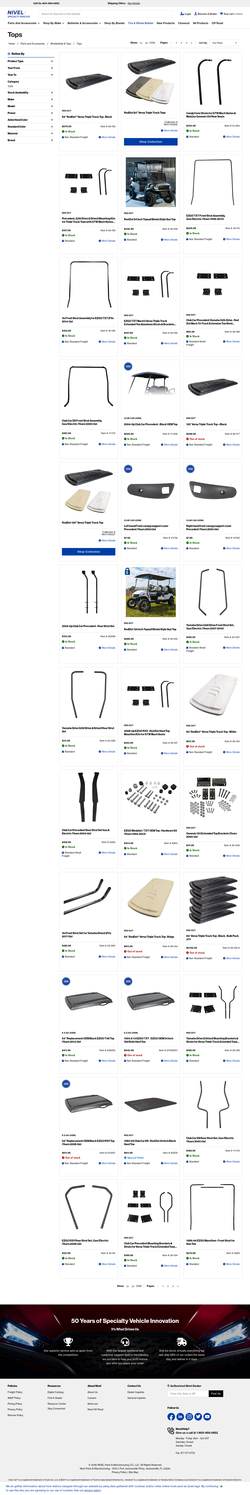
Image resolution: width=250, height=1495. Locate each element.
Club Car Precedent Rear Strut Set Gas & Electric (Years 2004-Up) (86, 831)
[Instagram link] (189, 1417)
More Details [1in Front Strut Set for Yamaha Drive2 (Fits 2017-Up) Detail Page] (108, 956)
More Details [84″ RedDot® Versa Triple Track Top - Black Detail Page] (108, 137)
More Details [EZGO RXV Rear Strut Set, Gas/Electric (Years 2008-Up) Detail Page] (108, 1264)
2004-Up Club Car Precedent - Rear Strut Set (88, 626)
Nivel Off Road (95, 1409)
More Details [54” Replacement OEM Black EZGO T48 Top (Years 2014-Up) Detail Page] (108, 1060)
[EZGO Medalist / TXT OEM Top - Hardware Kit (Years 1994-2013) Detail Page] (150, 799)
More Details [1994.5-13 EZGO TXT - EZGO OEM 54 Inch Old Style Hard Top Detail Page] (171, 1060)
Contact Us (134, 1386)
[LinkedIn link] (180, 1417)
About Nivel (94, 1386)
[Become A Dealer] (205, 13)
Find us (216, 1393)
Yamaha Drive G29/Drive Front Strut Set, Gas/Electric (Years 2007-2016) (210, 626)
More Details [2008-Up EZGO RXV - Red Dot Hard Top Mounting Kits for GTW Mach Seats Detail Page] (171, 753)
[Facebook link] (171, 1417)
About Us (93, 1392)
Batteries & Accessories (82, 23)
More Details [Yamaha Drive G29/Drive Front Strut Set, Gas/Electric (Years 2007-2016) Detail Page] (233, 647)
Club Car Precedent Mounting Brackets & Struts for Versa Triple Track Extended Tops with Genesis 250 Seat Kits (149, 1247)
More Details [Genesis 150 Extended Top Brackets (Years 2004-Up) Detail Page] (233, 855)
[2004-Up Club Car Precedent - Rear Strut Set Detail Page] (88, 595)
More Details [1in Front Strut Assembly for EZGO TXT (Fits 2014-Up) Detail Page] (108, 341)
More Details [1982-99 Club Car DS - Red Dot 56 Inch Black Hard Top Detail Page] (171, 1163)
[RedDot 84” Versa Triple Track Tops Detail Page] (150, 82)
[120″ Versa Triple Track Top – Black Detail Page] (213, 389)
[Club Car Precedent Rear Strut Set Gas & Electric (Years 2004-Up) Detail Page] (88, 799)
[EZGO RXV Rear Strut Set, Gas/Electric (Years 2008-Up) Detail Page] (88, 1209)
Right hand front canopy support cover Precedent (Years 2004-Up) (208, 527)
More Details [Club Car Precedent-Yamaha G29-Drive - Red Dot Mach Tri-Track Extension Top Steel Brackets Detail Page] (233, 341)
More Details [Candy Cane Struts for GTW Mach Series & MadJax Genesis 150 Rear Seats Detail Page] (233, 136)
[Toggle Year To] (52, 74)
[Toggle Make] (52, 99)
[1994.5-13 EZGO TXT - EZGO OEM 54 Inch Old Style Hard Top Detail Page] (150, 1004)
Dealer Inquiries (135, 1392)
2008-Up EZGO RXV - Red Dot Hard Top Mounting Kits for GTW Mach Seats (147, 732)
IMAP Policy (14, 1397)
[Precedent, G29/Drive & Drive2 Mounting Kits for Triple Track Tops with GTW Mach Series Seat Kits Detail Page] (88, 184)
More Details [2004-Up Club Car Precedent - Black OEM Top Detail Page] (171, 444)
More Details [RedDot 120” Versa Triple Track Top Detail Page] (108, 540)
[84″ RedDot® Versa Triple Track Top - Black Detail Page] (88, 82)
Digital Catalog (55, 1392)
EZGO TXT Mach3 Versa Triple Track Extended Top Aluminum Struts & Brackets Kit (149, 324)
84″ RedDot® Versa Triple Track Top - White (211, 731)
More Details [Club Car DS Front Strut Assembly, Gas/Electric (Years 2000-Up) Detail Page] (108, 444)
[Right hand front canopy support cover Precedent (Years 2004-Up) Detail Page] (213, 492)
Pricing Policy (15, 1403)
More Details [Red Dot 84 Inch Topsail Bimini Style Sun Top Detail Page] (171, 239)
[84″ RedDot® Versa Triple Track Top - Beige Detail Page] (150, 902)
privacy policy (92, 1490)
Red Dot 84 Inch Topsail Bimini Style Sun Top (150, 219)
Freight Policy (15, 1392)
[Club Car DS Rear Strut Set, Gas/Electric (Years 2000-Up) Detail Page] (213, 1107)
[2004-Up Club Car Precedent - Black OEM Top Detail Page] (150, 389)
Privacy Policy (15, 1409)
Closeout (183, 23)
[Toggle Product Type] (52, 61)
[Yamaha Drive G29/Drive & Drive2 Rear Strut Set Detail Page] (88, 697)
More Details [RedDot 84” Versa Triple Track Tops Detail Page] (171, 130)
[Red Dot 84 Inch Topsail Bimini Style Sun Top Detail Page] (150, 184)
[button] (185, 13)
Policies (12, 1386)
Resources (54, 1386)
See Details (134, 3)
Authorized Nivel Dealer (185, 1386)
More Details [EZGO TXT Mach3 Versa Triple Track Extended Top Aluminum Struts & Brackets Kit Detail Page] (171, 343)
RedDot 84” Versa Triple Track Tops (145, 112)
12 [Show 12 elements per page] (141, 43)
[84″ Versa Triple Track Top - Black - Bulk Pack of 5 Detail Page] (213, 902)
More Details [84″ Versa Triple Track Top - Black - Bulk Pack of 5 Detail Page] (233, 958)
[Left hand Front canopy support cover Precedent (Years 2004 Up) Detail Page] (150, 492)
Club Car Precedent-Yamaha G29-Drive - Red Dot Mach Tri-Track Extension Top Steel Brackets (212, 323)
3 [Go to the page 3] (186, 42)
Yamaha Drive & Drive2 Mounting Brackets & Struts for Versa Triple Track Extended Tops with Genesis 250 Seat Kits (212, 1042)
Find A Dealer (55, 1397)
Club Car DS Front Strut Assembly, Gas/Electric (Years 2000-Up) (82, 422)
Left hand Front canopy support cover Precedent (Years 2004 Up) (146, 527)
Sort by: (203, 43)
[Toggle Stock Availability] (52, 92)
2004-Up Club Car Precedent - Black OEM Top (150, 424)
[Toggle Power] (52, 113)
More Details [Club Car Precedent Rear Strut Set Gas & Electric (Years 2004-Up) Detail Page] (108, 852)
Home (12, 43)
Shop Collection (150, 141)
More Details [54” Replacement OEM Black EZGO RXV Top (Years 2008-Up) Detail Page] (108, 1163)
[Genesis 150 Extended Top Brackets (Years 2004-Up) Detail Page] (213, 799)
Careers (92, 1397)
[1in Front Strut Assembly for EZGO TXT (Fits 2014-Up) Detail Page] (88, 287)
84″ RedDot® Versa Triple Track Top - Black (87, 116)
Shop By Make (52, 23)
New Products (166, 23)
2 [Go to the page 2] (181, 42)
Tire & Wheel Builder (140, 23)
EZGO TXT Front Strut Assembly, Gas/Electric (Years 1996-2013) (205, 217)
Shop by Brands (114, 23)
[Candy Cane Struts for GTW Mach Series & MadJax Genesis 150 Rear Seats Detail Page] (213, 82)
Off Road (217, 23)
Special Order (135, 1157)
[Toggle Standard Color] (52, 126)
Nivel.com (93, 1403)
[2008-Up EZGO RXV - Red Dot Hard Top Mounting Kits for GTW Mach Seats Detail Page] (150, 697)
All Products (200, 23)
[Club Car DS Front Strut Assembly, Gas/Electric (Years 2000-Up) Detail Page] (88, 389)
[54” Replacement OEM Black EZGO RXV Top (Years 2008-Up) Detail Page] (88, 1107)
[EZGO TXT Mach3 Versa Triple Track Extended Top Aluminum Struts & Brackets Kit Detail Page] (150, 287)
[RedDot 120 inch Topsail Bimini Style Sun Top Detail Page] (150, 594)
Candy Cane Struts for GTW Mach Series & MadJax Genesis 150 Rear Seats (211, 114)
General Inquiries (136, 1397)
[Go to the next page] (191, 43)
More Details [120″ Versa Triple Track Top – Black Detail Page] (233, 444)
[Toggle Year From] (52, 68)
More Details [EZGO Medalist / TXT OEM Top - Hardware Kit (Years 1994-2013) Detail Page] (171, 854)
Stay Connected (56, 1408)
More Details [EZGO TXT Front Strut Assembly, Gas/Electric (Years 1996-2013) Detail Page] (233, 239)
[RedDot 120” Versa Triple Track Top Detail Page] (88, 492)
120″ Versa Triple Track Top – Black (206, 424)
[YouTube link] (207, 1417)
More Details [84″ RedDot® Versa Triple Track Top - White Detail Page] (233, 752)
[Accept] (221, 1486)
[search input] (105, 14)
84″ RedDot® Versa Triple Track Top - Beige (149, 936)
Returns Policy (15, 1415)
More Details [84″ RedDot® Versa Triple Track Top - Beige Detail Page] (171, 957)
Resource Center (57, 1403)
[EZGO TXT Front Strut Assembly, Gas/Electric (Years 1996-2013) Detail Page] (213, 184)
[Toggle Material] (52, 133)
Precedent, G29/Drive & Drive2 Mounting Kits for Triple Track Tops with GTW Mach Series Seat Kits (88, 222)
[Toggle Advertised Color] (52, 119)
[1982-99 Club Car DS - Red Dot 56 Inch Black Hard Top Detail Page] (150, 1107)
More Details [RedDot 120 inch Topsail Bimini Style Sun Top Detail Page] (171, 649)
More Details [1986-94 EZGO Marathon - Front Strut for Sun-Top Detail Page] (233, 1264)
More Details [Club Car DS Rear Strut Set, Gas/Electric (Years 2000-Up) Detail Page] (233, 1161)
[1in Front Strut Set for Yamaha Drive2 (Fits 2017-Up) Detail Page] (88, 902)
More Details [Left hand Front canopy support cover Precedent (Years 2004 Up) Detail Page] (171, 548)
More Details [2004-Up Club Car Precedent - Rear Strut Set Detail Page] (108, 647)
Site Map (133, 1472)
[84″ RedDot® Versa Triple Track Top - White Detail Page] (213, 697)
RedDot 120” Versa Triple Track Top (82, 522)
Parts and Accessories (22, 23)
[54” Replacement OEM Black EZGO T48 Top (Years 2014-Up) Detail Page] (88, 1004)
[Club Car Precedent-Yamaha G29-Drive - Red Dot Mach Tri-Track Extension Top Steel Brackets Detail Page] (213, 287)
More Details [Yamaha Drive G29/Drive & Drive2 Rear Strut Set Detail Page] (108, 751)
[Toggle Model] (52, 106)
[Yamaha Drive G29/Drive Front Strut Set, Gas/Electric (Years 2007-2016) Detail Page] (213, 594)
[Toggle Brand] (52, 140)
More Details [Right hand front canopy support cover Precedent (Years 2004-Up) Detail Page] (233, 548)
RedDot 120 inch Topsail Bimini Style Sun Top (150, 629)
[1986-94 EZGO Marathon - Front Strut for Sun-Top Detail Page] (213, 1209)
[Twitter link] (198, 1417)
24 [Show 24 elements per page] (146, 43)
